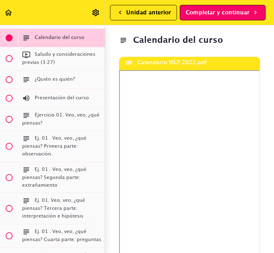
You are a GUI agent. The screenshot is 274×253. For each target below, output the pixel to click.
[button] (9, 12)
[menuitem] (96, 12)
